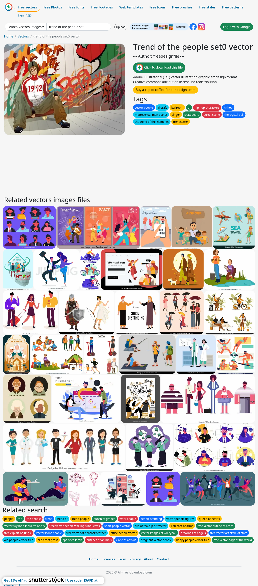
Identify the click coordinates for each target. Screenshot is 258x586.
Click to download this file (159, 68)
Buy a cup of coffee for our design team (166, 89)
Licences (108, 559)
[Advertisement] (125, 165)
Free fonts (76, 7)
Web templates (131, 7)
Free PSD (24, 16)
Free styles (207, 7)
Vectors (23, 36)
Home (8, 36)
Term (122, 559)
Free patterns (232, 7)
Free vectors (27, 7)
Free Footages (102, 7)
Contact (163, 559)
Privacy (135, 559)
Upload (121, 27)
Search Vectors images (24, 27)
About (148, 559)
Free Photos (52, 7)
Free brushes (182, 7)
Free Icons (157, 7)
